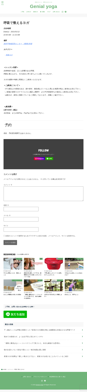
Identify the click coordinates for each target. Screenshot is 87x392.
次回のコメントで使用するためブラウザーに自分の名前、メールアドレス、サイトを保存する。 (41, 238)
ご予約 (22, 11)
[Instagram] (62, 12)
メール (7, 218)
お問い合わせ (56, 11)
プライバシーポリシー (40, 379)
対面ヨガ (9, 55)
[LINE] (66, 12)
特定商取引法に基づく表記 (57, 379)
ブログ (48, 11)
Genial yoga (43, 6)
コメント (8, 185)
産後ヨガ (35, 11)
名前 (6, 207)
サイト (6, 228)
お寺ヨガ (28, 11)
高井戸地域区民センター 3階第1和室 (18, 44)
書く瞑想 (42, 11)
